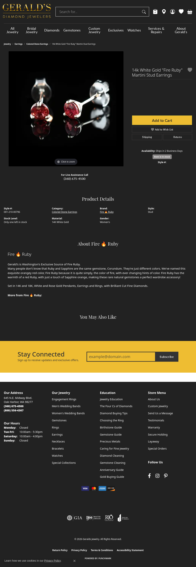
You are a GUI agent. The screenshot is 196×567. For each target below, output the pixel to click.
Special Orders (157, 448)
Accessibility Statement (130, 550)
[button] (172, 12)
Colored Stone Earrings (37, 44)
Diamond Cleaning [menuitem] (112, 455)
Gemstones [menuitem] (59, 420)
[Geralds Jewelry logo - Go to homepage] (27, 11)
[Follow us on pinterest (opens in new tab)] (165, 476)
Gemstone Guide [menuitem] (111, 434)
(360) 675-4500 (75, 179)
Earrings (19, 44)
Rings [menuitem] (55, 427)
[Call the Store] (14, 406)
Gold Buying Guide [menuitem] (112, 477)
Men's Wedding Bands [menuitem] (66, 406)
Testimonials (156, 420)
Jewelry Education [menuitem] (111, 399)
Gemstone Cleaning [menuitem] (112, 463)
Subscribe (167, 357)
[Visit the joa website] (123, 518)
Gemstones (72, 30)
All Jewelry (12, 30)
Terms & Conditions (102, 550)
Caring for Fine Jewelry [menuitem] (114, 448)
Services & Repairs (156, 30)
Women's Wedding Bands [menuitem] (68, 413)
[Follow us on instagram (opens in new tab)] (157, 476)
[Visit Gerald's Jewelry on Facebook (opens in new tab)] (149, 476)
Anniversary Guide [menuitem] (112, 470)
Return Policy (60, 550)
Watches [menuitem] (57, 455)
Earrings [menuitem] (57, 434)
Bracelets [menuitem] (58, 448)
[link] (155, 12)
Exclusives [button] (116, 30)
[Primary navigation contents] (98, 30)
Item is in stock (162, 156)
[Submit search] (144, 11)
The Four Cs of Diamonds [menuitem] (116, 406)
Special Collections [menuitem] (64, 463)
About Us (154, 399)
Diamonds (52, 30)
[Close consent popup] (74, 561)
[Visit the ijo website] (93, 518)
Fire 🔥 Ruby (107, 212)
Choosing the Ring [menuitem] (112, 420)
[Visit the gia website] (74, 518)
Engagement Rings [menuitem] (64, 399)
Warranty (154, 427)
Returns (177, 137)
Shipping (147, 137)
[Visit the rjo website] (109, 518)
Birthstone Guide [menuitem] (111, 427)
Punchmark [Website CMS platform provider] (105, 558)
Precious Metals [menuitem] (110, 441)
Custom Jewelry (94, 30)
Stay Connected (41, 354)
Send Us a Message (160, 413)
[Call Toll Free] (14, 410)
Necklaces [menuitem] (58, 441)
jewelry (7, 44)
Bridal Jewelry (32, 30)
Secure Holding (158, 434)
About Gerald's (181, 30)
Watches (134, 30)
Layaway (153, 441)
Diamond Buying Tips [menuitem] (113, 413)
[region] (66, 108)
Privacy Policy (79, 550)
